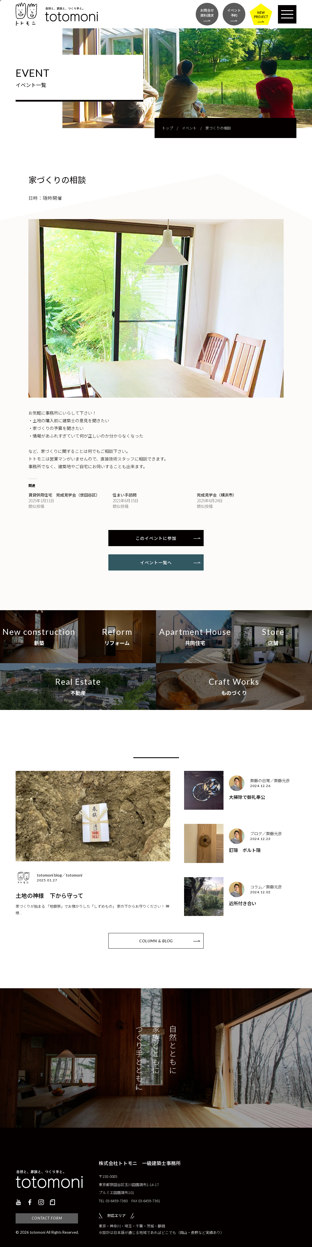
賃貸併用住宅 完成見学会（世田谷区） (64, 495)
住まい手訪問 (124, 495)
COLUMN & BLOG (156, 940)
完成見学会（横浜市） (217, 495)
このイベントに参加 (156, 538)
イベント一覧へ (156, 562)
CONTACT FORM (47, 1218)
